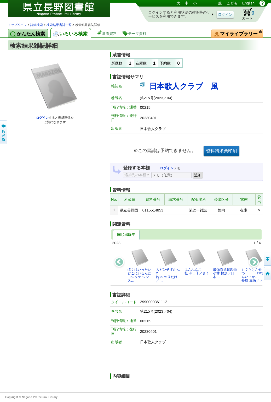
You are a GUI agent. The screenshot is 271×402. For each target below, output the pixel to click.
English (248, 3)
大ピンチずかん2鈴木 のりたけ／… (168, 265)
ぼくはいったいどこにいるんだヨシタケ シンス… (139, 265)
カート (245, 14)
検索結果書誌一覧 (59, 25)
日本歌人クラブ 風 (183, 86)
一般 (218, 3)
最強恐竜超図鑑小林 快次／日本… (225, 263)
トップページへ (267, 273)
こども (232, 3)
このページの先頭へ (267, 259)
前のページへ (4, 132)
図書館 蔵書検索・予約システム (62, 11)
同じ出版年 (126, 234)
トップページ (17, 25)
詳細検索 (36, 25)
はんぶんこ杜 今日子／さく (196, 261)
